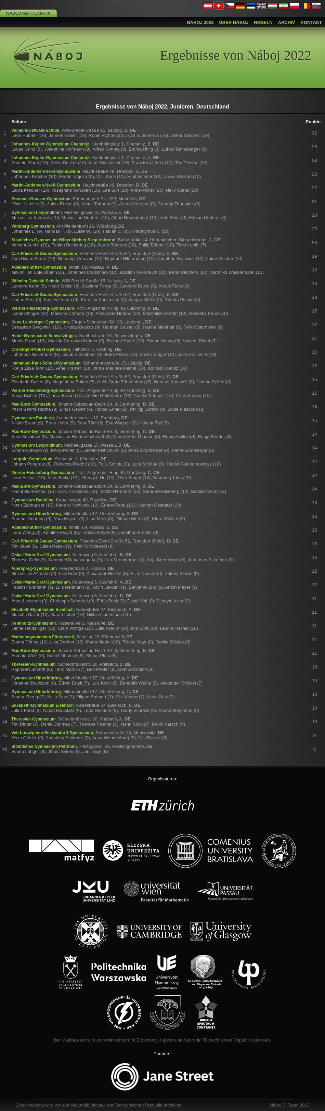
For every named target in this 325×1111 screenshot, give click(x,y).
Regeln (263, 22)
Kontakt (311, 22)
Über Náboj (233, 22)
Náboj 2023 (200, 22)
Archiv (286, 22)
